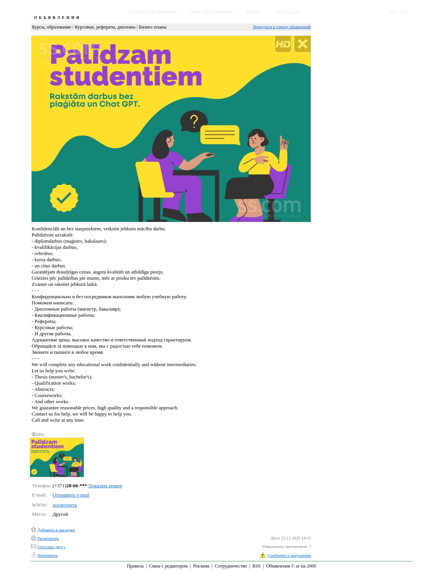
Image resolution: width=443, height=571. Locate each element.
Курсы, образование (51, 27)
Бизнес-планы (153, 27)
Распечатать (48, 538)
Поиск (254, 12)
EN (404, 12)
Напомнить (47, 555)
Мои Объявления (211, 12)
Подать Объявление (153, 12)
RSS (256, 566)
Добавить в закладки (56, 529)
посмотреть (64, 505)
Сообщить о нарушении (289, 555)
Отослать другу (51, 546)
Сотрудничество (231, 566)
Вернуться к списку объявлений (282, 26)
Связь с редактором (168, 566)
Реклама (201, 566)
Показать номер (105, 485)
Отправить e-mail (70, 495)
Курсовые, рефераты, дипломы (105, 27)
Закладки (286, 12)
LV (393, 12)
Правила (135, 566)
